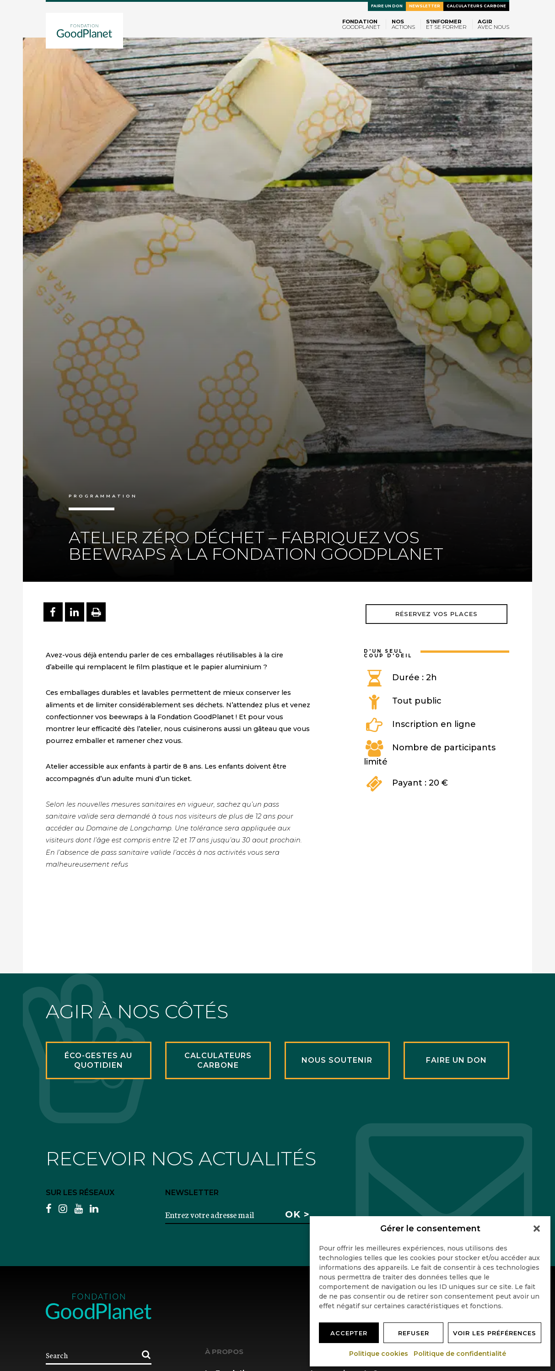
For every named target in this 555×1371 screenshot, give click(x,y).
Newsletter (424, 6)
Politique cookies (379, 1353)
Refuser (413, 1333)
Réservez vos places (436, 613)
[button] (536, 1228)
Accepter (348, 1333)
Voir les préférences (494, 1333)
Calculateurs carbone (476, 6)
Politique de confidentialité (460, 1353)
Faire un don (387, 6)
